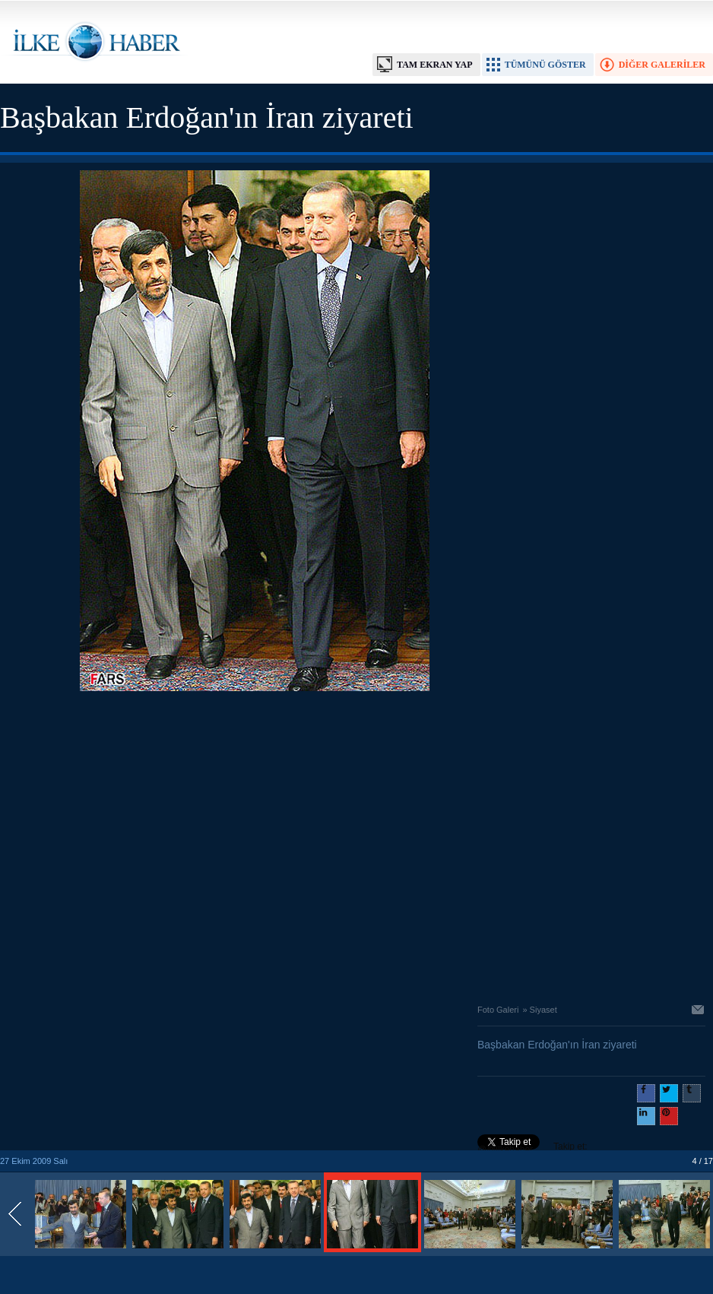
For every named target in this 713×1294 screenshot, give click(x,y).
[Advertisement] (142, 843)
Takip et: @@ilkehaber (532, 1148)
